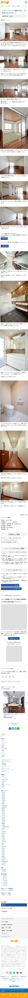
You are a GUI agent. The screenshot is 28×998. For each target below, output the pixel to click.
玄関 (3, 757)
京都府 (3, 797)
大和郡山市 (4, 807)
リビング (4, 742)
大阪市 (10, 520)
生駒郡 (3, 820)
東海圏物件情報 (6, 978)
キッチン (4, 743)
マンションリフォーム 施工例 (10, 585)
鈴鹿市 (3, 849)
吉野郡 (3, 825)
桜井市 (3, 810)
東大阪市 (4, 841)
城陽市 (3, 856)
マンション (9, 522)
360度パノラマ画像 (6, 894)
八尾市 (3, 838)
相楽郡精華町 (5, 861)
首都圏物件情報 (23, 976)
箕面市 (3, 840)
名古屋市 (4, 863)
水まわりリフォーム (6, 761)
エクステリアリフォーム (7, 769)
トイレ (3, 753)
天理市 (3, 815)
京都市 (3, 854)
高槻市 (3, 836)
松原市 (3, 833)
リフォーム (22, 978)
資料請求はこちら (14, 638)
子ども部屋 (4, 748)
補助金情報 (5, 246)
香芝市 (3, 813)
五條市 (3, 812)
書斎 (3, 750)
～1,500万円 (4, 882)
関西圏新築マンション (5, 976)
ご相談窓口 (17, 996)
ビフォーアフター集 (7, 908)
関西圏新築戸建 (15, 976)
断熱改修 (4, 763)
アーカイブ (4, 933)
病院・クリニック (6, 784)
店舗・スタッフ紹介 (6, 927)
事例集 (3, 905)
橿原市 (3, 808)
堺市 (3, 830)
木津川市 (4, 858)
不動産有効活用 (12, 979)
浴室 (3, 752)
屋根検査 (4, 869)
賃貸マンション (21, 979)
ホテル (3, 787)
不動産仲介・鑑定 (14, 978)
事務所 (3, 786)
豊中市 (3, 835)
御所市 (3, 818)
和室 (3, 745)
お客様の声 (4, 911)
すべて (3, 735)
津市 (3, 845)
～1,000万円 (4, 880)
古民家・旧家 (5, 779)
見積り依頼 (24, 996)
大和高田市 (4, 805)
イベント (3, 996)
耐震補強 (4, 764)
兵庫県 (3, 800)
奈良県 (3, 792)
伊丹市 (3, 864)
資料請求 (4, 238)
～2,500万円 (4, 885)
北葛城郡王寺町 (5, 826)
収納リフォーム (5, 771)
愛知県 (3, 798)
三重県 (3, 795)
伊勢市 (3, 848)
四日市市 (4, 846)
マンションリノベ (6, 936)
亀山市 (3, 843)
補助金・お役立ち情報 (7, 930)
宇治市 (3, 859)
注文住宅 (4, 781)
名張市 (3, 851)
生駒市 (3, 803)
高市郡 (3, 821)
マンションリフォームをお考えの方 (11, 588)
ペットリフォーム (6, 766)
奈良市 (3, 802)
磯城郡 (3, 823)
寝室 (3, 747)
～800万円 (4, 879)
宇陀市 (3, 817)
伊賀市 (3, 853)
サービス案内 (5, 921)
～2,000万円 (4, 883)
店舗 (3, 782)
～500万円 (4, 877)
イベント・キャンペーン (7, 918)
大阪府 (7, 520)
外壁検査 (4, 871)
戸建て (3, 776)
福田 (26, 514)
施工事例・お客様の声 (7, 924)
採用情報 (13, 981)
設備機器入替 (17, 523)
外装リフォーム (5, 768)
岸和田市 (4, 831)
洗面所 (3, 755)
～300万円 (4, 875)
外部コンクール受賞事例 (7, 890)
